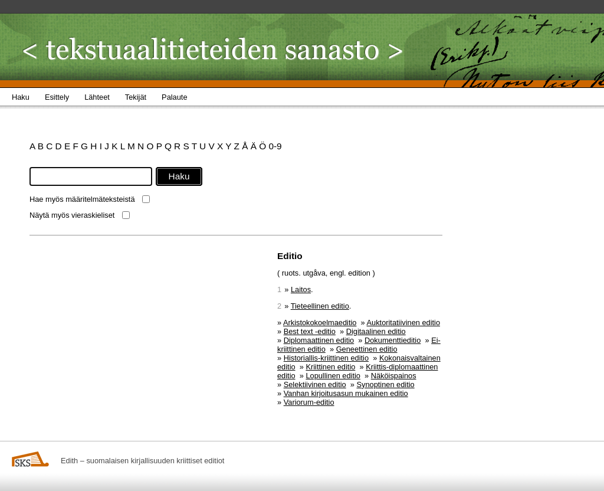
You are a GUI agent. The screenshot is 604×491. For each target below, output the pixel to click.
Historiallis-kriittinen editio (326, 357)
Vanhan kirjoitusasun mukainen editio (346, 393)
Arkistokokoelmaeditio (319, 322)
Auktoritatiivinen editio (403, 322)
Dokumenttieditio (393, 340)
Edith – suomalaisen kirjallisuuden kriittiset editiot (142, 460)
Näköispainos (393, 375)
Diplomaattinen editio (319, 340)
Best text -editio (310, 331)
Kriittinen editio (330, 366)
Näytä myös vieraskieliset (71, 215)
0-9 (274, 146)
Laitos (301, 289)
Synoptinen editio (386, 384)
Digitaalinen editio (376, 331)
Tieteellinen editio (320, 306)
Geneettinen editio (367, 349)
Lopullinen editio (333, 375)
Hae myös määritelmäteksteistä (82, 199)
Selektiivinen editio (315, 384)
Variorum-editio (309, 402)
